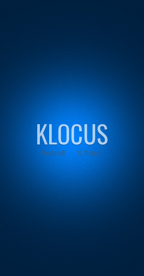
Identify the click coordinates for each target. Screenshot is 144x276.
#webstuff (53, 153)
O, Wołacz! (90, 153)
